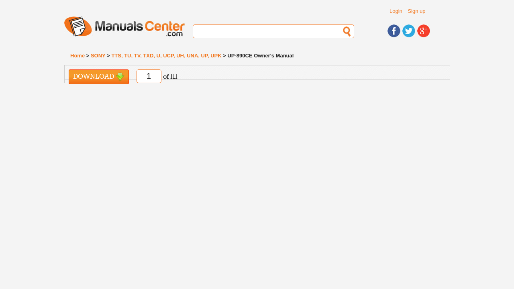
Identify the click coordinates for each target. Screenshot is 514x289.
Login (396, 11)
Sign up (416, 11)
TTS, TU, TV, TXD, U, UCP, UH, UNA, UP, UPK (166, 56)
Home (77, 56)
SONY (98, 56)
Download (98, 76)
